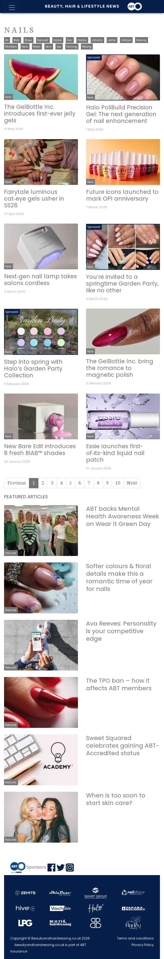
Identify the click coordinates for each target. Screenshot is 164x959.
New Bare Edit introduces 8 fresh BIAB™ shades (40, 449)
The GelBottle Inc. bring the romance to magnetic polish (119, 368)
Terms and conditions (135, 938)
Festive (57, 40)
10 (117, 483)
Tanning (71, 46)
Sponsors (36, 867)
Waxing (86, 46)
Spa (59, 46)
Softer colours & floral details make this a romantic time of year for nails (119, 577)
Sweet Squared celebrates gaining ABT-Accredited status (122, 745)
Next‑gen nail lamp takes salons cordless (40, 279)
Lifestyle (126, 40)
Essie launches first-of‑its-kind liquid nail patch (115, 453)
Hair (69, 40)
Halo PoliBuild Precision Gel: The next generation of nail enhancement (121, 114)
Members (11, 46)
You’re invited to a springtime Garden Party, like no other (122, 283)
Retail (36, 46)
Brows (28, 40)
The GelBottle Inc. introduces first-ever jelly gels (40, 113)
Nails (25, 46)
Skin (48, 46)
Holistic (82, 40)
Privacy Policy (143, 944)
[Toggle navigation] (11, 7)
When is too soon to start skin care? (115, 799)
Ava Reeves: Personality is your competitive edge (121, 631)
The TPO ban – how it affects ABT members (119, 684)
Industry (97, 40)
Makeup (141, 40)
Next (132, 483)
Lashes (112, 40)
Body (16, 40)
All (6, 40)
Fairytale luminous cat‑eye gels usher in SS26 (34, 198)
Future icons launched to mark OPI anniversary (122, 195)
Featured (42, 40)
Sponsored (93, 57)
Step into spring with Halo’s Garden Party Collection (33, 368)
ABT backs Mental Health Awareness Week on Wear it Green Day (122, 516)
